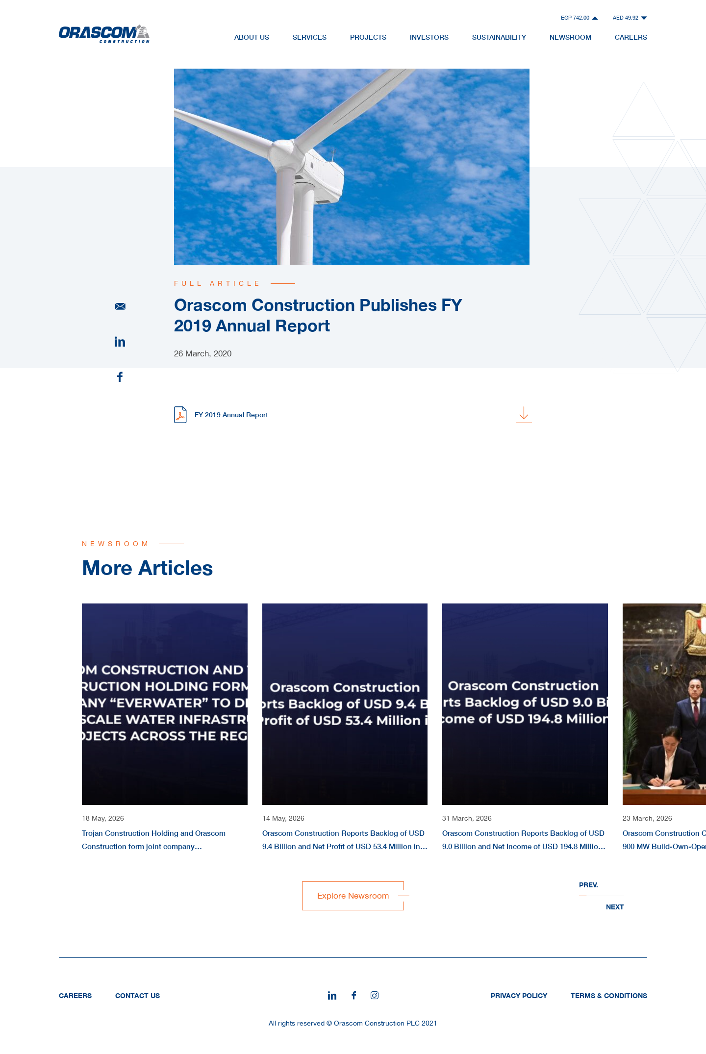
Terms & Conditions (609, 995)
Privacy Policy (519, 995)
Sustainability (499, 37)
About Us (251, 37)
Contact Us (137, 995)
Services (310, 37)
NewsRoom (570, 37)
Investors (429, 37)
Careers (631, 37)
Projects (368, 37)
